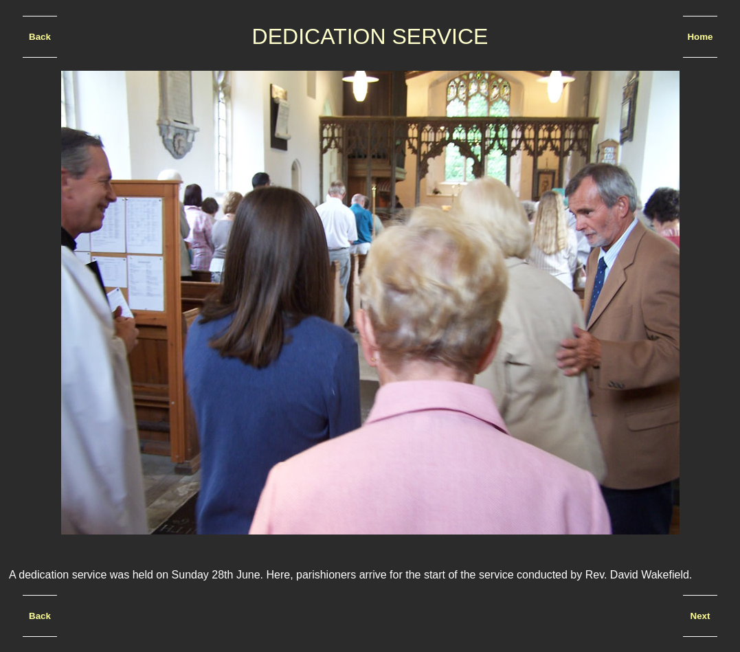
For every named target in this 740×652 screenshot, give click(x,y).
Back (40, 37)
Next (700, 616)
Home (700, 37)
